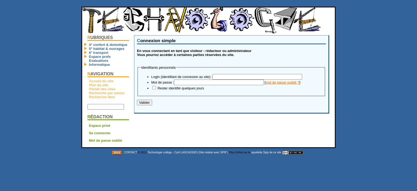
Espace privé (99, 126)
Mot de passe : (162, 82)
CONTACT (130, 152)
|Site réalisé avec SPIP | (213, 152)
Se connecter (100, 133)
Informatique (99, 65)
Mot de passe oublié (105, 140)
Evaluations (99, 61)
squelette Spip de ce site (266, 152)
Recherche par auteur (107, 93)
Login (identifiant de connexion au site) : (181, 77)
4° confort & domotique (108, 45)
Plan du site (99, 85)
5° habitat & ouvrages (106, 49)
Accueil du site (101, 81)
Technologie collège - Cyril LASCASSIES (173, 152)
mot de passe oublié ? (282, 82)
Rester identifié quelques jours (180, 88)
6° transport (99, 53)
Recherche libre (102, 97)
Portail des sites (102, 89)
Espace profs (100, 57)
